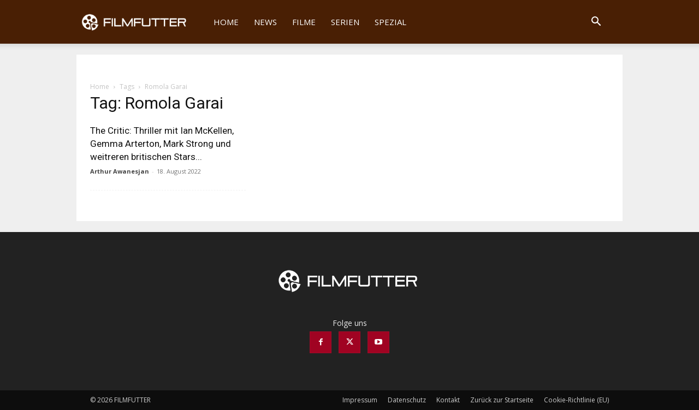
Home (226, 21)
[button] (596, 22)
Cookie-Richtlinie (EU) (576, 400)
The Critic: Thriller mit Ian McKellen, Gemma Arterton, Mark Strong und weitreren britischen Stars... (162, 143)
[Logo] (141, 22)
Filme (304, 21)
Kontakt (448, 400)
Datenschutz (407, 400)
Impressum (359, 400)
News (265, 21)
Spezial (390, 21)
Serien (345, 21)
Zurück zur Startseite (502, 400)
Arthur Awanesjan (119, 171)
